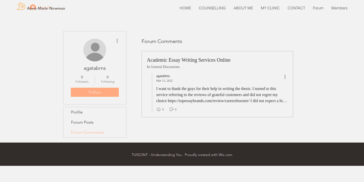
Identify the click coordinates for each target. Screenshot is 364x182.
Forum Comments (87, 132)
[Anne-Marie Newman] (46, 8)
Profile (77, 112)
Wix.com (225, 154)
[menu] (285, 77)
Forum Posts (82, 122)
